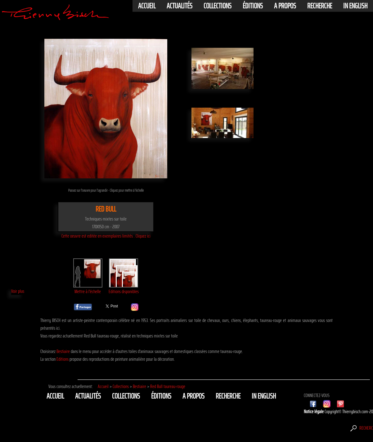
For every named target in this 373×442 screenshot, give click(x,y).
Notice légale (314, 411)
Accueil (146, 6)
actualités (179, 6)
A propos (285, 6)
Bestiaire (63, 351)
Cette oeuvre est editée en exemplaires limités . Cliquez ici (106, 236)
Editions (62, 359)
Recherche (319, 6)
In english (355, 6)
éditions (253, 6)
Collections (217, 6)
